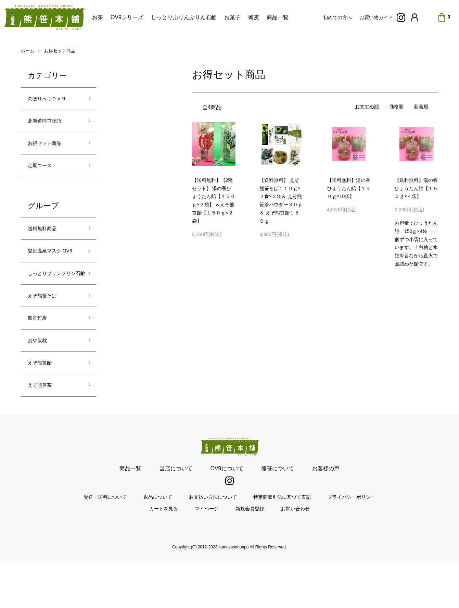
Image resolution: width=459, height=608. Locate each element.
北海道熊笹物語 (49, 124)
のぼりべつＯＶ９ (52, 99)
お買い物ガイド (376, 17)
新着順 (421, 106)
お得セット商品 (66, 50)
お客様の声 (301, 515)
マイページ (213, 555)
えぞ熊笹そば (46, 332)
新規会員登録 (243, 555)
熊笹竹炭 (40, 357)
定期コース (43, 173)
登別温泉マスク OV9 (49, 268)
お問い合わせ (276, 555)
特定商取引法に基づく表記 (269, 544)
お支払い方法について (213, 544)
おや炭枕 (40, 382)
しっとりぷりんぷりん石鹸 (184, 17)
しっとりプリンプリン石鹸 (52, 303)
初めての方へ (337, 17)
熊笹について (265, 515)
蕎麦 (253, 17)
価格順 (396, 106)
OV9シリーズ (127, 17)
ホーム (29, 50)
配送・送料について (130, 544)
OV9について (226, 515)
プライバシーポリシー (326, 544)
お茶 (97, 17)
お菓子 (232, 17)
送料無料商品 (46, 238)
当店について (188, 515)
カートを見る (182, 555)
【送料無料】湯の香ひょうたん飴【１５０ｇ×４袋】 (416, 188)
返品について (170, 544)
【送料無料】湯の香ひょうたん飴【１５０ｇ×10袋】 (348, 188)
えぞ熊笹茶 (43, 430)
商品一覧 (278, 17)
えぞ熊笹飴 (43, 406)
